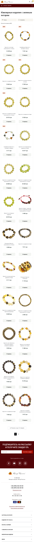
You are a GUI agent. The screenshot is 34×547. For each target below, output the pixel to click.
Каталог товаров (6, 5)
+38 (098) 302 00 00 (17, 486)
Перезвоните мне (17, 490)
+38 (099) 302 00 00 (17, 488)
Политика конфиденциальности (17, 506)
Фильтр (4, 19)
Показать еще (17, 428)
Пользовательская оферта (17, 508)
